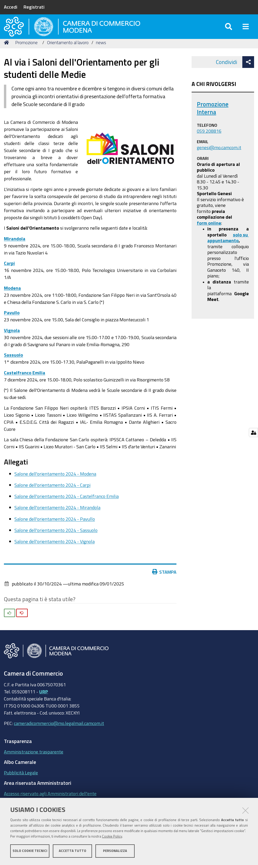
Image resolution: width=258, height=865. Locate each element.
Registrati (34, 6)
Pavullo (12, 323)
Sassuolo (13, 365)
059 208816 (209, 141)
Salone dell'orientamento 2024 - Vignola (54, 551)
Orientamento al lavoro (68, 53)
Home (7, 53)
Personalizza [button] (115, 851)
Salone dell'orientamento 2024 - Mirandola (57, 518)
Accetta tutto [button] (72, 851)
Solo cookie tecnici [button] (30, 851)
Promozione (26, 53)
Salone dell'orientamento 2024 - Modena (55, 484)
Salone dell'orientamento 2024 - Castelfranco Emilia (66, 506)
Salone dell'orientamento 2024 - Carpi (52, 495)
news (101, 53)
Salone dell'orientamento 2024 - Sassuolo (56, 540)
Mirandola (14, 249)
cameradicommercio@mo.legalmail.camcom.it (59, 734)
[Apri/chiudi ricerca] (228, 31)
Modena (12, 298)
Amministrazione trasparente (33, 762)
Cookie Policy (112, 837)
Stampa (164, 582)
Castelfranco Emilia (24, 383)
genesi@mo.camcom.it (219, 157)
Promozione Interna (212, 118)
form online (209, 233)
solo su (241, 245)
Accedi (10, 6)
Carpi (9, 273)
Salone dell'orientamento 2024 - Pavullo (54, 529)
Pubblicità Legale (21, 783)
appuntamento (223, 250)
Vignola (12, 340)
